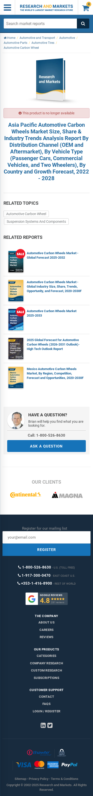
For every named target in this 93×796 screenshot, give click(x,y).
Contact (46, 696)
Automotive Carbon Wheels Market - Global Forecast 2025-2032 (52, 255)
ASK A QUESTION (46, 446)
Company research (46, 663)
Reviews (46, 637)
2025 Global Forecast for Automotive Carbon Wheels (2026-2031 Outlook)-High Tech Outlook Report (53, 344)
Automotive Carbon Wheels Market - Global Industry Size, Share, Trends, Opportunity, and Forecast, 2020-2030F (54, 286)
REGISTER (46, 549)
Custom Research (46, 670)
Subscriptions (46, 678)
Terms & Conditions (64, 779)
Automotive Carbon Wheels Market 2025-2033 (51, 313)
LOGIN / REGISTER (46, 711)
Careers (46, 630)
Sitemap (20, 779)
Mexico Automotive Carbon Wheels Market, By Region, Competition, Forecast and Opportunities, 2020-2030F (55, 373)
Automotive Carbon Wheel (26, 214)
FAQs (46, 704)
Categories (46, 656)
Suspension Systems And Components (36, 222)
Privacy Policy (38, 779)
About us (46, 622)
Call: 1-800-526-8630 (46, 435)
